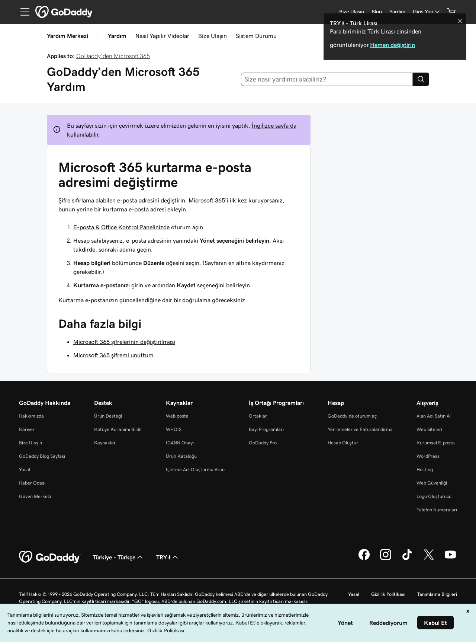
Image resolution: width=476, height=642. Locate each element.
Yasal (24, 469)
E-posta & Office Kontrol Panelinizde (121, 227)
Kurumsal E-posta (435, 442)
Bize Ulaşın (212, 36)
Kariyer (27, 429)
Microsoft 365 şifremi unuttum (113, 355)
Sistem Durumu (256, 36)
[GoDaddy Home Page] (50, 557)
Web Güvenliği (431, 482)
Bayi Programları (266, 429)
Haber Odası (32, 482)
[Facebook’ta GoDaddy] (364, 559)
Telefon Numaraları (436, 509)
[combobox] (327, 79)
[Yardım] (397, 12)
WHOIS (173, 429)
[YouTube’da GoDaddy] (450, 559)
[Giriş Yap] (427, 12)
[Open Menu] (22, 12)
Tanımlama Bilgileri (437, 594)
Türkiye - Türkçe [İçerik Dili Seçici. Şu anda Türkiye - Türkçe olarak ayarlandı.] (118, 557)
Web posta (177, 415)
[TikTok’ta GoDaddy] (407, 559)
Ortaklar (258, 415)
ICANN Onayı (180, 442)
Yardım (117, 36)
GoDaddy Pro (263, 442)
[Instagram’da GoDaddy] (385, 559)
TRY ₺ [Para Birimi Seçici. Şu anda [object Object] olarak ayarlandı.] (168, 557)
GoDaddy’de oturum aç (352, 415)
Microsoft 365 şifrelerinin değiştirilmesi (124, 342)
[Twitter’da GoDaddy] (428, 559)
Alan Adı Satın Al (433, 415)
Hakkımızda (31, 415)
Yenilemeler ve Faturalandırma (360, 429)
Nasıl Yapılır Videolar (162, 36)
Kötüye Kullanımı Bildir (118, 429)
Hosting (424, 469)
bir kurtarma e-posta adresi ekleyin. (141, 209)
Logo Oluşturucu (433, 496)
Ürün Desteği (108, 415)
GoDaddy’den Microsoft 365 (113, 56)
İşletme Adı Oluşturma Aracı (195, 469)
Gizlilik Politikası (388, 594)
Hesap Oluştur (343, 442)
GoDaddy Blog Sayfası (42, 456)
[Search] (421, 79)
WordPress (428, 456)
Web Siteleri (429, 429)
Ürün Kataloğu (181, 456)
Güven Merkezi (35, 496)
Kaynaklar (105, 442)
